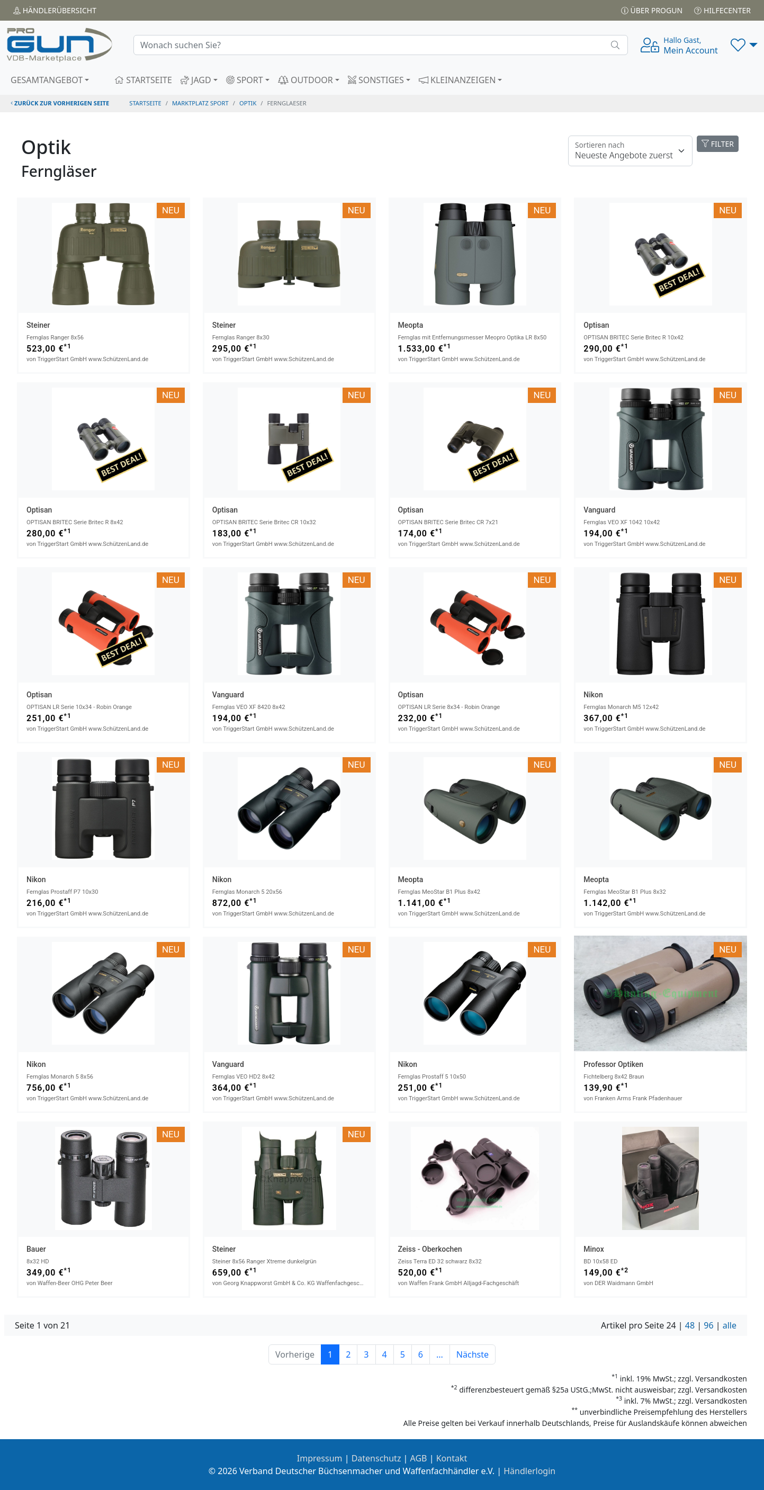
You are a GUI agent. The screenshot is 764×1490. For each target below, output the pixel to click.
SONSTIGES (376, 80)
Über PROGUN (651, 10)
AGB (418, 1458)
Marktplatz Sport (200, 103)
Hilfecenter (722, 10)
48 (690, 1325)
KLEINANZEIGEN (457, 80)
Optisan (596, 325)
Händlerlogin (529, 1471)
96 (708, 1325)
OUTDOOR (305, 80)
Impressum (320, 1458)
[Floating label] (630, 151)
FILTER (718, 144)
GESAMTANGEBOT (47, 80)
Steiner (38, 325)
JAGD (196, 80)
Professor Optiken (613, 1064)
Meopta (411, 325)
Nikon (593, 694)
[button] (744, 45)
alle (729, 1325)
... (439, 1354)
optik (247, 103)
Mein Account (690, 45)
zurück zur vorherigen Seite (60, 103)
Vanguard (599, 510)
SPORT (244, 80)
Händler (54, 10)
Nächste (472, 1354)
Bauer (36, 1249)
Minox (593, 1249)
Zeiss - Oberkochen (430, 1249)
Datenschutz (376, 1458)
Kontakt (452, 1458)
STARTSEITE (143, 80)
